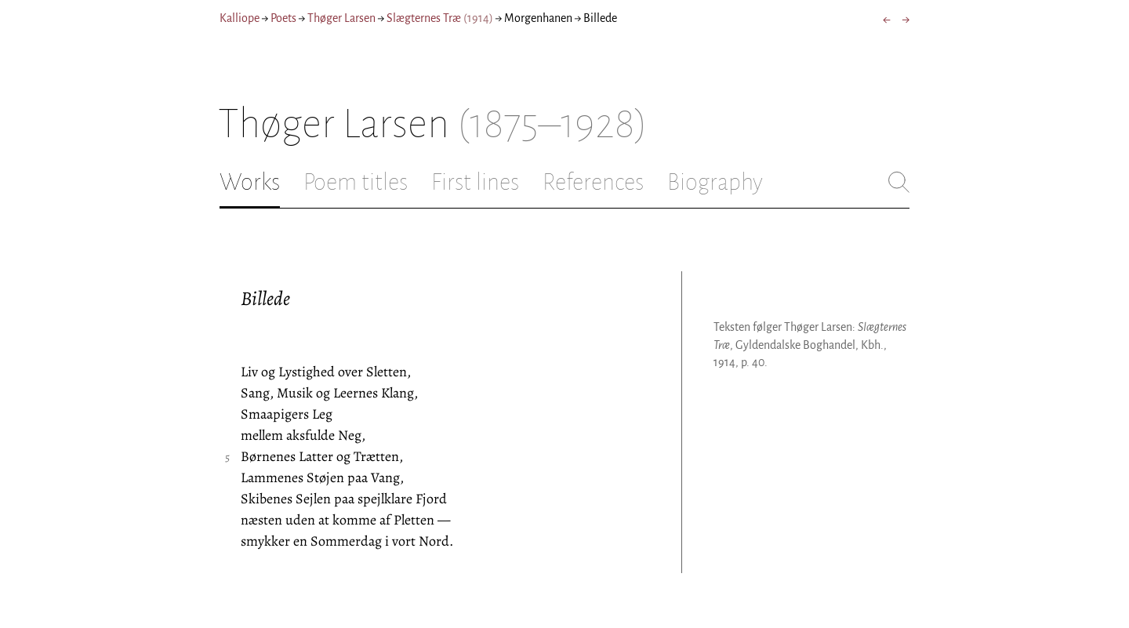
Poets (283, 18)
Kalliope (240, 18)
